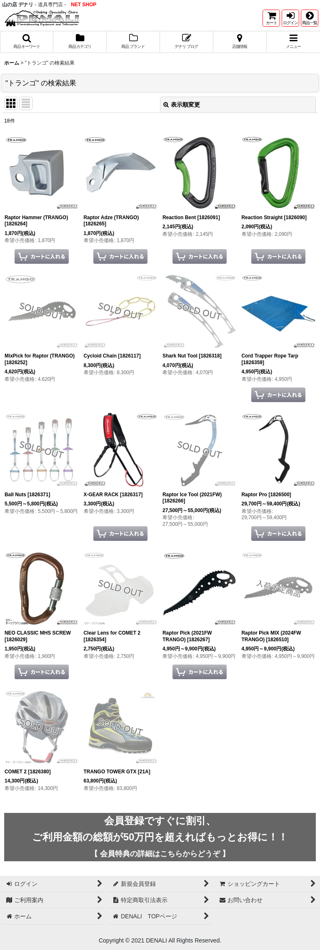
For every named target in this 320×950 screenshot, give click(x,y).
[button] (309, 18)
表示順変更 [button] (181, 104)
